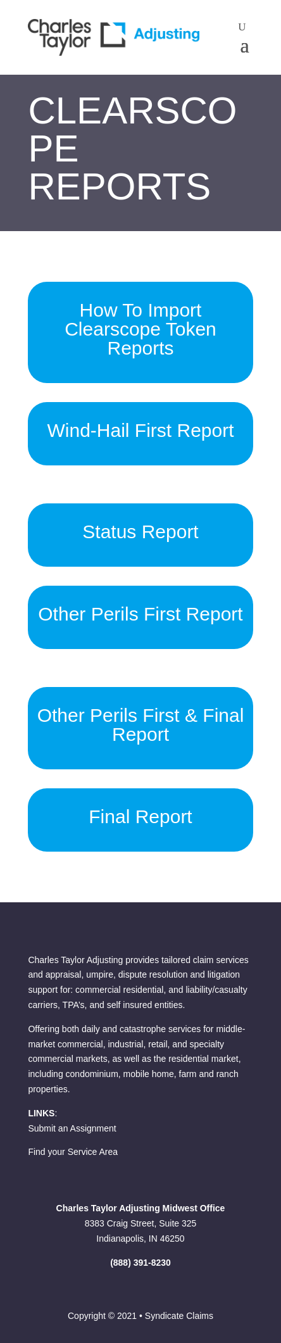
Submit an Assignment (72, 1128)
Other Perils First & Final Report (140, 725)
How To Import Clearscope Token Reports (140, 328)
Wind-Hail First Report (140, 430)
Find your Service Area (73, 1152)
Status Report (140, 531)
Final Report (140, 816)
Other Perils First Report (140, 613)
